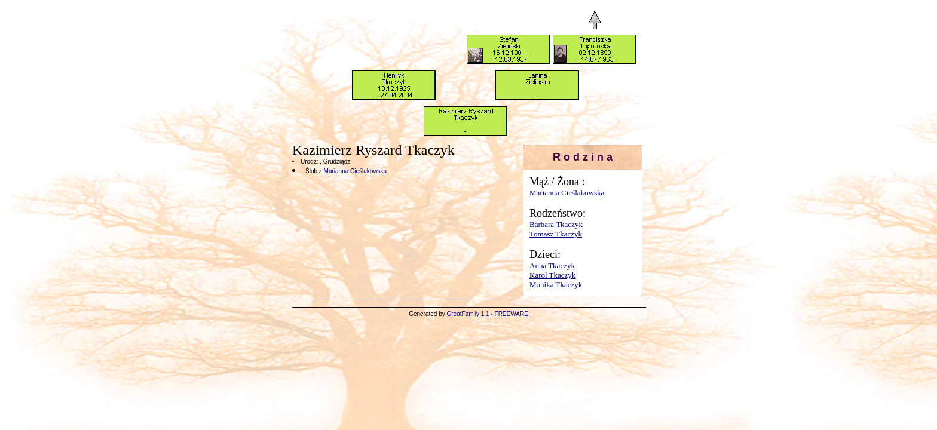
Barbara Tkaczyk (556, 224)
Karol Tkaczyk (552, 275)
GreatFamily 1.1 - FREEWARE (487, 314)
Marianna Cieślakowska (566, 192)
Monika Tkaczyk (555, 284)
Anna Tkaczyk (552, 265)
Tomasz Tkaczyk (555, 233)
